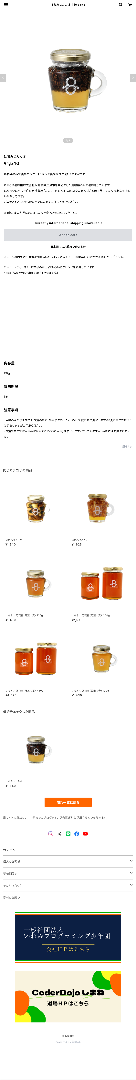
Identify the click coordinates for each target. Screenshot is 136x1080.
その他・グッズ (12, 885)
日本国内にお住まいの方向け (68, 246)
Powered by (68, 1042)
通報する (127, 446)
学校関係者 (10, 873)
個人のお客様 (11, 861)
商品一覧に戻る (68, 802)
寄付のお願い (11, 897)
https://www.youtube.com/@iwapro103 (31, 272)
